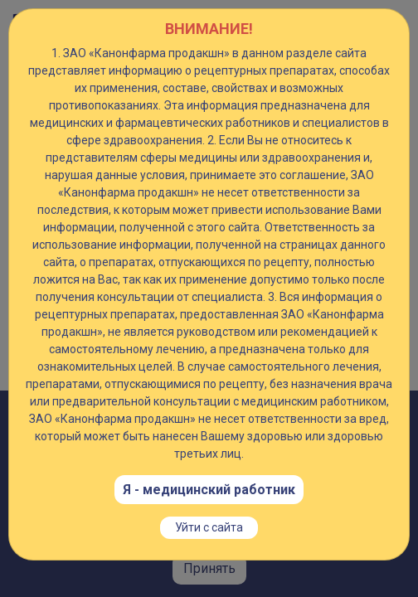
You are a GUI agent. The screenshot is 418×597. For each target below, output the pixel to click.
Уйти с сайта (209, 527)
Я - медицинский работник (209, 490)
